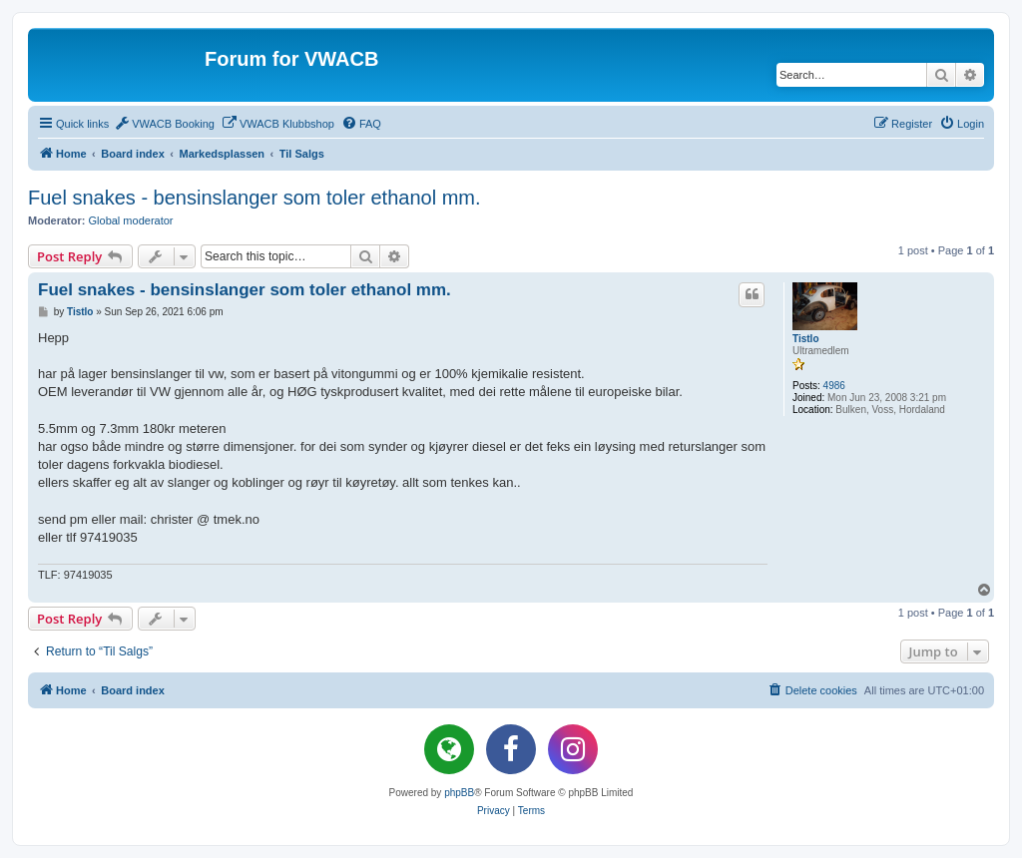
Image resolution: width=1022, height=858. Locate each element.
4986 (834, 385)
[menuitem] (164, 124)
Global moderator (131, 220)
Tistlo (805, 338)
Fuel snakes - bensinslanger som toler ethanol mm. (254, 198)
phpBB (459, 792)
